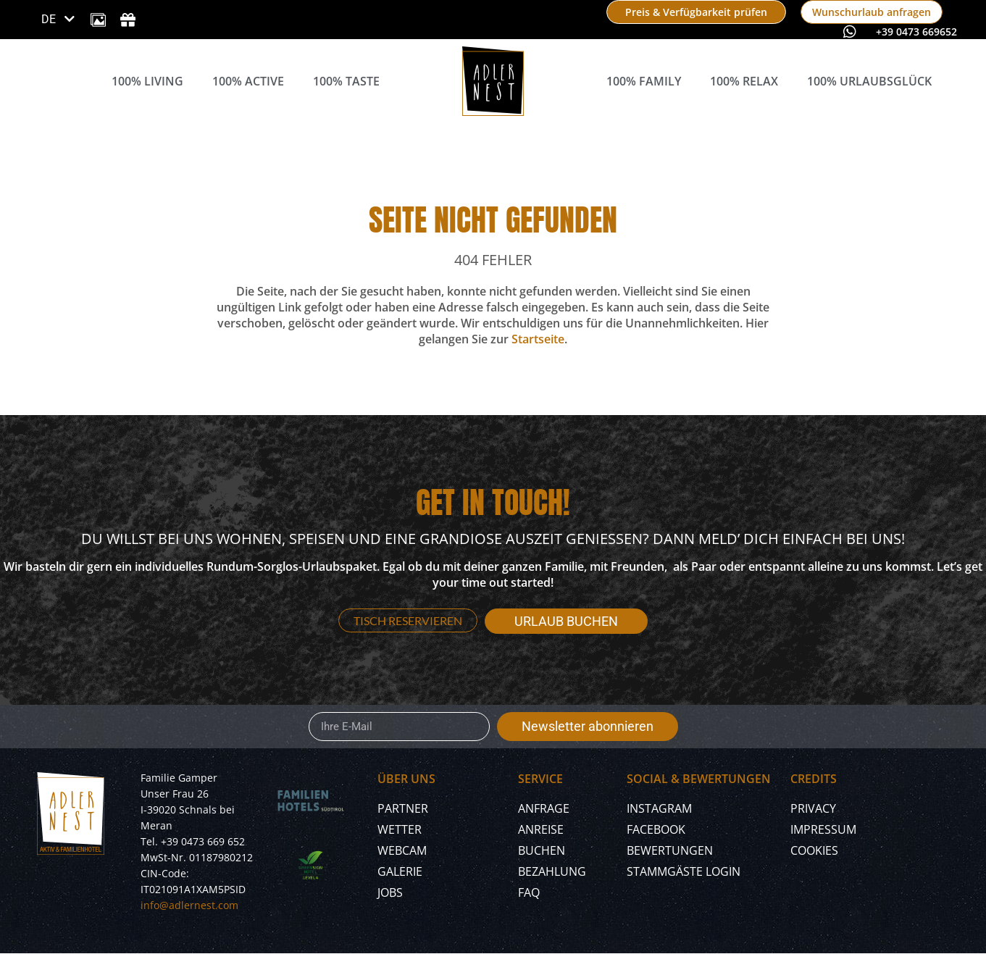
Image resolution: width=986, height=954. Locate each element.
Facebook (656, 829)
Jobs (390, 892)
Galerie (399, 871)
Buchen (541, 850)
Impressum (823, 829)
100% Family (643, 81)
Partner (402, 808)
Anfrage (543, 808)
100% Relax (744, 81)
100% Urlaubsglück (869, 81)
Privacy (813, 808)
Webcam (402, 850)
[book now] (696, 12)
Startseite (537, 339)
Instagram (659, 808)
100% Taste (346, 81)
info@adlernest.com (189, 905)
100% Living (147, 81)
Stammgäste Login (683, 871)
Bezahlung (552, 871)
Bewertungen (670, 850)
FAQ (529, 892)
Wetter (399, 829)
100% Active (248, 81)
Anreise (541, 829)
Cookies (814, 850)
